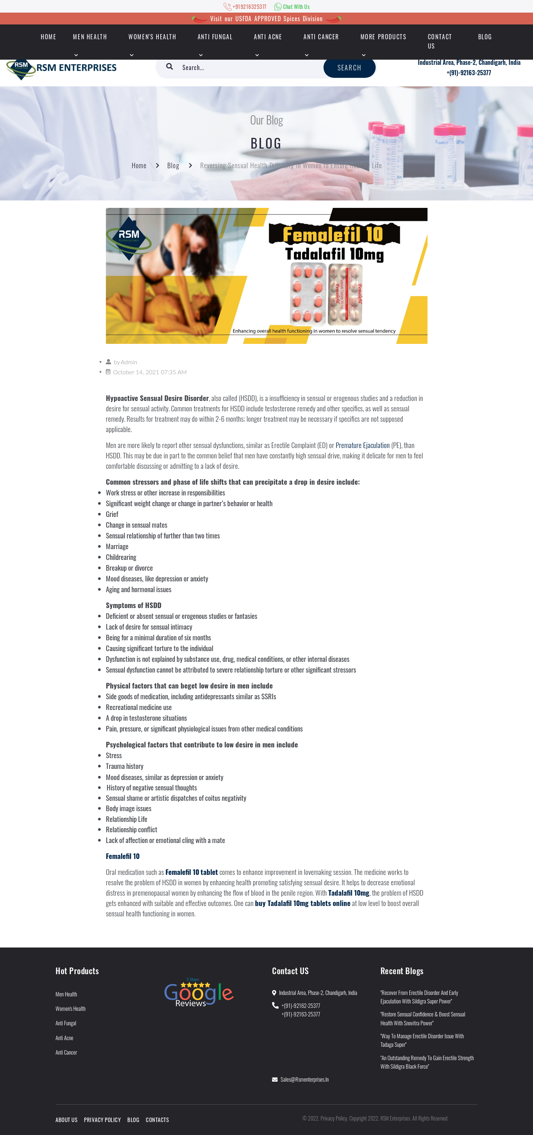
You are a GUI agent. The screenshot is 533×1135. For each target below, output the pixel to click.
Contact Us (440, 41)
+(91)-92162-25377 (301, 1005)
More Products (384, 36)
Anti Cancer (321, 36)
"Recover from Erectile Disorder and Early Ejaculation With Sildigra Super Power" (419, 996)
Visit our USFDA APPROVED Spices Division (266, 18)
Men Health (90, 36)
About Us (66, 1119)
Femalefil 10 (123, 856)
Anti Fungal (215, 36)
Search (350, 67)
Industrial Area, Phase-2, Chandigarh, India (469, 62)
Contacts (157, 1119)
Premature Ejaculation (363, 445)
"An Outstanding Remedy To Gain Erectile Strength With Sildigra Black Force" (427, 1061)
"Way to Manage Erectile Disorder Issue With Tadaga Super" (422, 1040)
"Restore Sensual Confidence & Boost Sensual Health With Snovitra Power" (423, 1018)
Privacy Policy (102, 1119)
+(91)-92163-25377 (469, 72)
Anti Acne (268, 36)
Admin (129, 361)
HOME (48, 36)
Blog (485, 36)
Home (139, 165)
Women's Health (152, 36)
